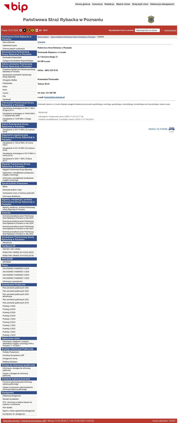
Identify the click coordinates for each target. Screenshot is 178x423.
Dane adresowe (9, 42)
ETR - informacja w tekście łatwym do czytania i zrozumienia (17, 403)
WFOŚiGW (7, 262)
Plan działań (7, 408)
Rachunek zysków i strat (12, 190)
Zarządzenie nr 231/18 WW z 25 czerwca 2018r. (19, 149)
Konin (5, 90)
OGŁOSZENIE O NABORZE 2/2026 (16, 268)
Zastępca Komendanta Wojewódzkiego (18, 61)
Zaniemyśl (7, 99)
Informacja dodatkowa (11, 196)
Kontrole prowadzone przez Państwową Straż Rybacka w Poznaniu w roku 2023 (18, 228)
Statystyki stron (140, 4)
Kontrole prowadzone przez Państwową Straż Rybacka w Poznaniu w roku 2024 (18, 222)
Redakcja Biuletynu (10, 362)
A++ (45, 30)
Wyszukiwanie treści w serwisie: (121, 30)
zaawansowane (170, 30)
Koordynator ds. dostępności (14, 414)
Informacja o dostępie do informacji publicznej (17, 369)
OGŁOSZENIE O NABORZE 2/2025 (16, 275)
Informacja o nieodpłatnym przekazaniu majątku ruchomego (18, 179)
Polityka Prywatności (11, 352)
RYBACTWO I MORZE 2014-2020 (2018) (18, 256)
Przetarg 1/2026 (9, 306)
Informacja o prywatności (12, 281)
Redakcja (109, 4)
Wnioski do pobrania (11, 399)
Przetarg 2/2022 (9, 329)
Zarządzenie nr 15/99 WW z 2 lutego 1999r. (17, 120)
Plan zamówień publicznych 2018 (16, 303)
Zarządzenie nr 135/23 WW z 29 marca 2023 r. (18, 144)
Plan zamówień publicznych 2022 (16, 300)
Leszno (5, 93)
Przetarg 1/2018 (9, 335)
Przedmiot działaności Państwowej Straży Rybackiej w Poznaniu (19, 71)
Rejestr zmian (123, 4)
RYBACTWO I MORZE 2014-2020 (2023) (18, 252)
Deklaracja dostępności (162, 4)
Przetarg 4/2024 (9, 309)
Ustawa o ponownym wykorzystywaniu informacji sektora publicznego (18, 388)
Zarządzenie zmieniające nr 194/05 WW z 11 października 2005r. (19, 115)
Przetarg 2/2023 (9, 322)
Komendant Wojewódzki (12, 57)
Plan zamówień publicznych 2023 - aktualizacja (16, 295)
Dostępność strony (10, 359)
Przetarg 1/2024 (9, 319)
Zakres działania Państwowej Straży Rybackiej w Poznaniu (73, 37)
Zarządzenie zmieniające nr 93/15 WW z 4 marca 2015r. (19, 154)
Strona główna (82, 4)
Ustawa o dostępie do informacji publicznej (15, 375)
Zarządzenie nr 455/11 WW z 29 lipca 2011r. (17, 160)
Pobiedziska (7, 83)
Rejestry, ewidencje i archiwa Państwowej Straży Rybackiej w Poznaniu (19, 208)
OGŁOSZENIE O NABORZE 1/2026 (16, 272)
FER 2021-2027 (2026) (11, 249)
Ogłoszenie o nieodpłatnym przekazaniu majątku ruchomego (18, 174)
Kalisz (5, 87)
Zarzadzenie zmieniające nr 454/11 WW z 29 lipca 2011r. (19, 109)
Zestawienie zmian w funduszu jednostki (18, 193)
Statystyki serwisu (11, 421)
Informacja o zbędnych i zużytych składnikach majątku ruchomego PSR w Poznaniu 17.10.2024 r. (18, 344)
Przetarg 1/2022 (9, 332)
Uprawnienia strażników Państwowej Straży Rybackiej (17, 76)
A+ (40, 30)
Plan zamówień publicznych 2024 (16, 291)
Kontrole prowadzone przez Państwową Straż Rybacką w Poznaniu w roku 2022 (18, 233)
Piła (4, 96)
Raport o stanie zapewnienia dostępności (19, 411)
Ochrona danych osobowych (14, 49)
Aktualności (7, 243)
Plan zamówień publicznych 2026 (16, 288)
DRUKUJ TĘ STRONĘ (162, 129)
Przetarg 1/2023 (9, 325)
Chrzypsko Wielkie (10, 80)
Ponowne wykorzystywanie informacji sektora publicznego (17, 383)
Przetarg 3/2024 (9, 312)
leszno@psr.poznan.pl (54, 97)
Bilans (5, 187)
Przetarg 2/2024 (9, 316)
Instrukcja (97, 4)
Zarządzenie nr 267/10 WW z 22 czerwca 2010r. (19, 131)
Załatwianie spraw (10, 45)
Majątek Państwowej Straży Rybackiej (17, 170)
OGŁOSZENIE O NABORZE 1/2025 (16, 278)
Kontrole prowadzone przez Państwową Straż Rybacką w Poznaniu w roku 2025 (18, 217)
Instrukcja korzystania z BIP (13, 355)
